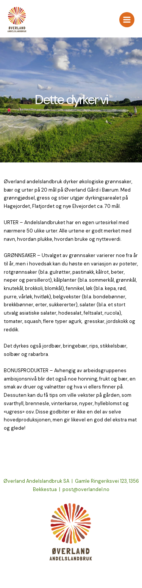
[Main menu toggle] (126, 19)
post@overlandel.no (85, 489)
